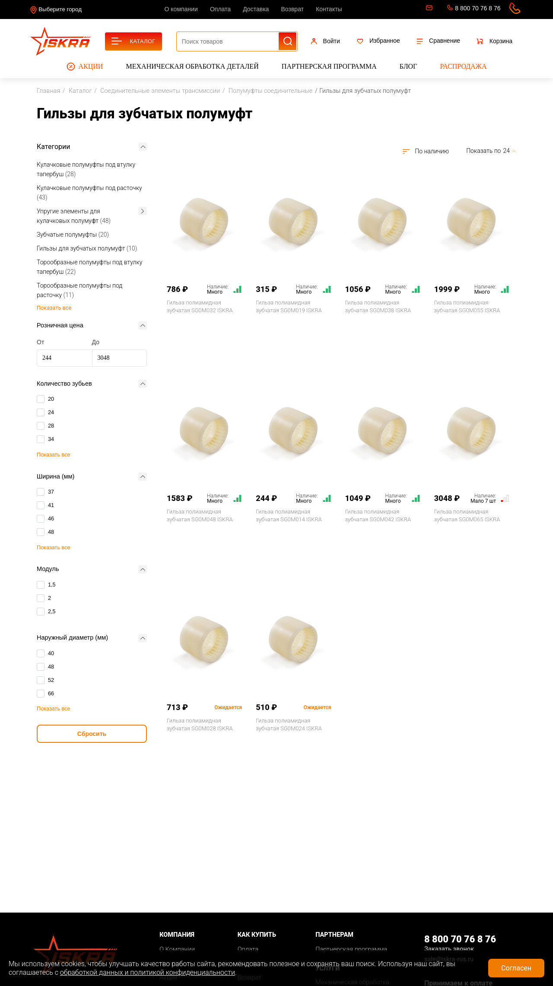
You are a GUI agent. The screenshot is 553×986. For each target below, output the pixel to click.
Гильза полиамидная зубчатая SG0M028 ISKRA (200, 724)
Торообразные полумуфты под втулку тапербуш (89, 267)
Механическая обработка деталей (192, 66)
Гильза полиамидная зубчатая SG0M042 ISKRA (378, 515)
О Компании (177, 949)
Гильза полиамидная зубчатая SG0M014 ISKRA (289, 515)
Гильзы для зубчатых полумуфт (87, 248)
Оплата (220, 9)
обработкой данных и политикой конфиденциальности (147, 972)
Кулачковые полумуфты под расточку (89, 192)
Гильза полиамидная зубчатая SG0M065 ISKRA (467, 515)
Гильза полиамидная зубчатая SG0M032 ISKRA (200, 306)
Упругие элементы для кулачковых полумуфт (74, 216)
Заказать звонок (449, 949)
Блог (408, 66)
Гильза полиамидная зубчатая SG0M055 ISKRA (467, 306)
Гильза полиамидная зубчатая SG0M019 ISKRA (289, 306)
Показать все (53, 454)
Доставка (256, 9)
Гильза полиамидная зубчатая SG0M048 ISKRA (200, 515)
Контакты (329, 9)
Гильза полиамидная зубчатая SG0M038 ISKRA (378, 306)
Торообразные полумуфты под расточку (79, 290)
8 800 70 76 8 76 (477, 8)
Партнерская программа (329, 66)
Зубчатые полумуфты (73, 234)
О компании (181, 9)
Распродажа (463, 66)
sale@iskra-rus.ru (428, 9)
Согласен (516, 968)
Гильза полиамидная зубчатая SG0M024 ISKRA (289, 724)
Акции (85, 66)
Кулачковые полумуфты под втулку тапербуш (86, 169)
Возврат (292, 9)
